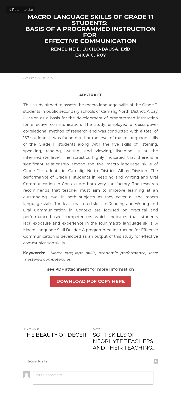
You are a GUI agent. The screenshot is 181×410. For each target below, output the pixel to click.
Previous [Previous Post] (31, 329)
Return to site (21, 10)
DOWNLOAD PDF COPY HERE (90, 281)
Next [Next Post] (98, 329)
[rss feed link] (156, 361)
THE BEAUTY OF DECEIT (55, 335)
